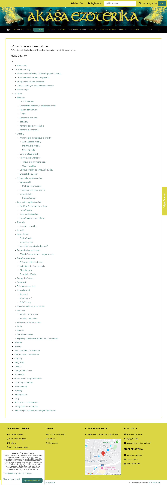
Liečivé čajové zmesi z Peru (32, 218)
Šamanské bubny (25, 334)
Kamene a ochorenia (29, 130)
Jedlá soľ (24, 294)
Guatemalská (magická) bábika (30, 306)
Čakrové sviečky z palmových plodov (36, 170)
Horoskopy (22, 66)
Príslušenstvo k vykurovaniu (32, 190)
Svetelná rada (28, 150)
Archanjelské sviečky (31, 142)
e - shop (38, 30)
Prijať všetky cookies (32, 480)
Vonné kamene (27, 242)
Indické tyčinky (29, 198)
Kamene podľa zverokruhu (32, 126)
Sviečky (61, 30)
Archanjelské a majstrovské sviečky (35, 138)
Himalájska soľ (23, 290)
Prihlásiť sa (77, 3)
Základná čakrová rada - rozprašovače (37, 254)
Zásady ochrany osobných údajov (17, 473)
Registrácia (94, 3)
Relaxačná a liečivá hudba (28, 322)
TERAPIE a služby (22, 30)
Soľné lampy (25, 302)
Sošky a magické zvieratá (31, 262)
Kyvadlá (20, 230)
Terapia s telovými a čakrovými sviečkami (35, 85)
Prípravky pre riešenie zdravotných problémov (37, 338)
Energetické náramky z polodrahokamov (38, 106)
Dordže (20, 330)
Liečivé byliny (26, 210)
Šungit (22, 114)
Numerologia (23, 90)
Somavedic (22, 282)
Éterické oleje (26, 238)
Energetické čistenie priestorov (31, 82)
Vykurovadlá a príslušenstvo (83, 30)
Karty (19, 326)
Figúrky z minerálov (28, 110)
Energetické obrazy (25, 278)
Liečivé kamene (27, 102)
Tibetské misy (26, 270)
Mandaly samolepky (29, 314)
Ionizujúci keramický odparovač (34, 246)
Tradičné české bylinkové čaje (33, 206)
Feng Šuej (147, 30)
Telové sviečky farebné (30, 158)
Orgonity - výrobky (28, 226)
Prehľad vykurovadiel (31, 186)
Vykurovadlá (25, 182)
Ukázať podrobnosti (11, 479)
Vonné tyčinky (26, 194)
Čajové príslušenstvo (29, 214)
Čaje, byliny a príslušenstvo (113, 30)
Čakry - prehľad (29, 166)
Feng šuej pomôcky (26, 258)
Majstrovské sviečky (31, 146)
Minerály (51, 30)
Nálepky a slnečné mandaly (32, 266)
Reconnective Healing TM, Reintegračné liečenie (39, 73)
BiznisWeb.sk (154, 482)
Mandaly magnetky (28, 318)
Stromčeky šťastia (28, 274)
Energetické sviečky (29, 174)
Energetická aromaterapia (28, 250)
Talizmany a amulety (26, 286)
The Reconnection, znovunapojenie (33, 78)
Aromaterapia (23, 234)
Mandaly (21, 310)
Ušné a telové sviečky (29, 154)
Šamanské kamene (28, 118)
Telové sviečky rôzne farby (34, 162)
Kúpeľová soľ (25, 298)
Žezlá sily (24, 122)
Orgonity (135, 30)
